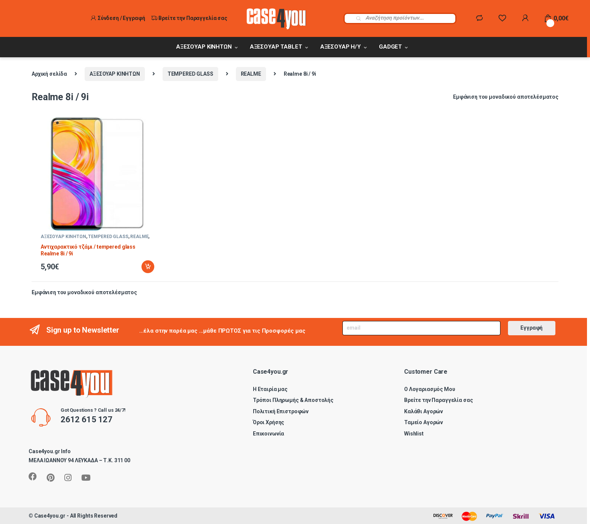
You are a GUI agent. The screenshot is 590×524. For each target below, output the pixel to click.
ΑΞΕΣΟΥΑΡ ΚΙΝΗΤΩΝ (204, 46)
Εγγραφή (531, 328)
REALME (251, 74)
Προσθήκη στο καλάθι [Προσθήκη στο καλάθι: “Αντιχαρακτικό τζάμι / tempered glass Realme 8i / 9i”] (147, 266)
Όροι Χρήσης (268, 422)
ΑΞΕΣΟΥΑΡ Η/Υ (340, 46)
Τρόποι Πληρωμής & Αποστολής (293, 400)
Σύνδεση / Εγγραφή (117, 18)
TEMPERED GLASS (190, 74)
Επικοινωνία (268, 434)
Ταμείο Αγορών (423, 422)
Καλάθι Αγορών (423, 411)
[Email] (421, 328)
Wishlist (414, 434)
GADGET (390, 46)
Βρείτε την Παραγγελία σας (189, 18)
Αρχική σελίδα (49, 74)
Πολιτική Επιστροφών (281, 411)
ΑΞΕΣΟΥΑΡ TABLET (276, 46)
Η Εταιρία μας (270, 389)
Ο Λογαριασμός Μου (429, 389)
